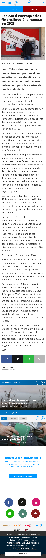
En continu (11, 9)
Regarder (34, 9)
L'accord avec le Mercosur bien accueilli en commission (18, 402)
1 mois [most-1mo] (22, 418)
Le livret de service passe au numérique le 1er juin (17, 438)
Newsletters (10, 513)
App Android (35, 513)
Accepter (23, 553)
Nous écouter (40, 3)
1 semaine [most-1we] (12, 418)
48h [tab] (4, 418)
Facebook (8, 502)
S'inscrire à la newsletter (23, 476)
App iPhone (22, 513)
